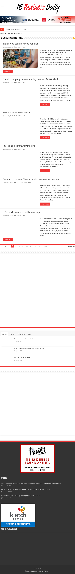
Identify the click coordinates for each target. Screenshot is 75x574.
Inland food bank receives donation (20, 43)
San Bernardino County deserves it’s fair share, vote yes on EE (25, 489)
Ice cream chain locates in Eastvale (15, 29)
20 (31, 246)
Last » (45, 246)
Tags (29, 334)
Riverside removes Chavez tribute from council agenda (31, 179)
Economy (18, 215)
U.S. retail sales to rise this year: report (22, 212)
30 (35, 246)
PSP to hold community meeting (19, 146)
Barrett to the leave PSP (22, 357)
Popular (12, 334)
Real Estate (19, 116)
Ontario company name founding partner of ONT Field (30, 79)
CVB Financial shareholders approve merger (29, 348)
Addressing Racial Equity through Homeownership (20, 495)
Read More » (7, 71)
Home (3, 33)
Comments (21, 334)
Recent (4, 334)
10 (27, 246)
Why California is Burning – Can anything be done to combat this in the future (31, 483)
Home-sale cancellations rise (17, 112)
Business (18, 47)
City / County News (21, 182)
